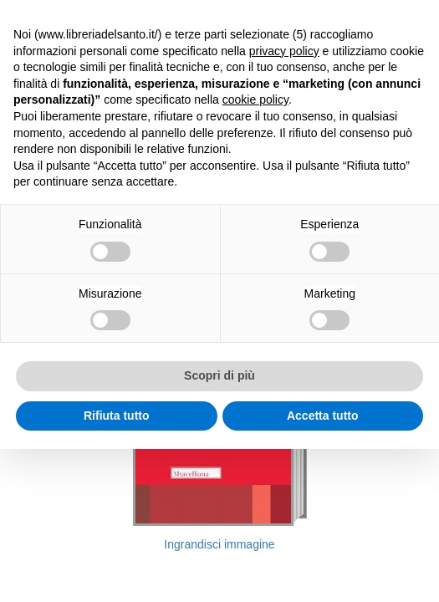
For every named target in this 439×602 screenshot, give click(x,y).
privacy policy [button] (284, 51)
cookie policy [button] (255, 99)
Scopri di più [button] (219, 375)
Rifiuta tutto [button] (117, 415)
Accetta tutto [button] (323, 415)
